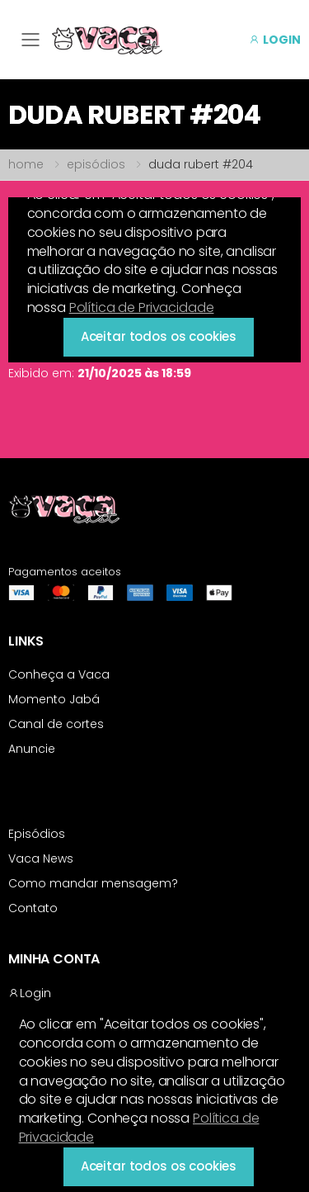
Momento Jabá (54, 699)
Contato (33, 908)
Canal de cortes (56, 724)
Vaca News (40, 858)
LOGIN (275, 39)
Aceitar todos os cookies (158, 1166)
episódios (96, 164)
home (26, 164)
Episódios (36, 833)
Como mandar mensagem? (93, 883)
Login (29, 993)
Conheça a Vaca (59, 674)
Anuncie (31, 748)
